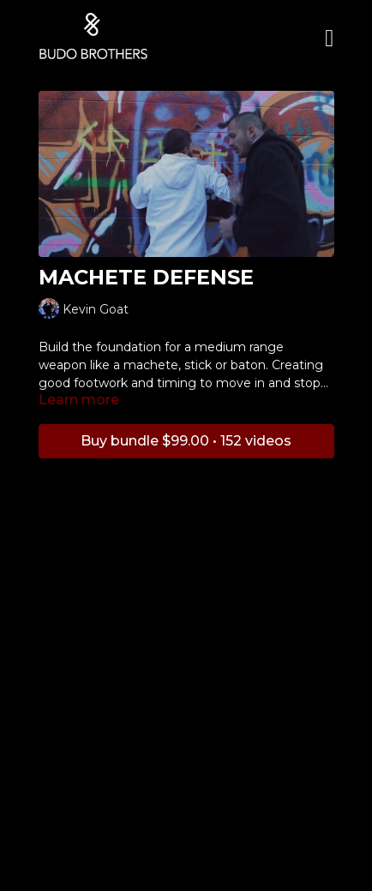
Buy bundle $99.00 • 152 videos (186, 441)
